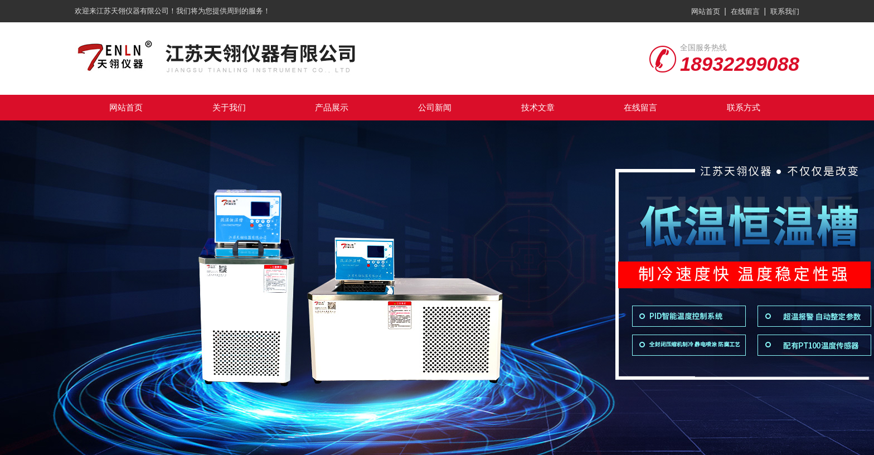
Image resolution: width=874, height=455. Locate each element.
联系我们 (784, 11)
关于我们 (229, 107)
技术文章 (538, 107)
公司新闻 (434, 107)
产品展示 (331, 107)
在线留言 (745, 11)
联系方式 (743, 107)
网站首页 (705, 11)
